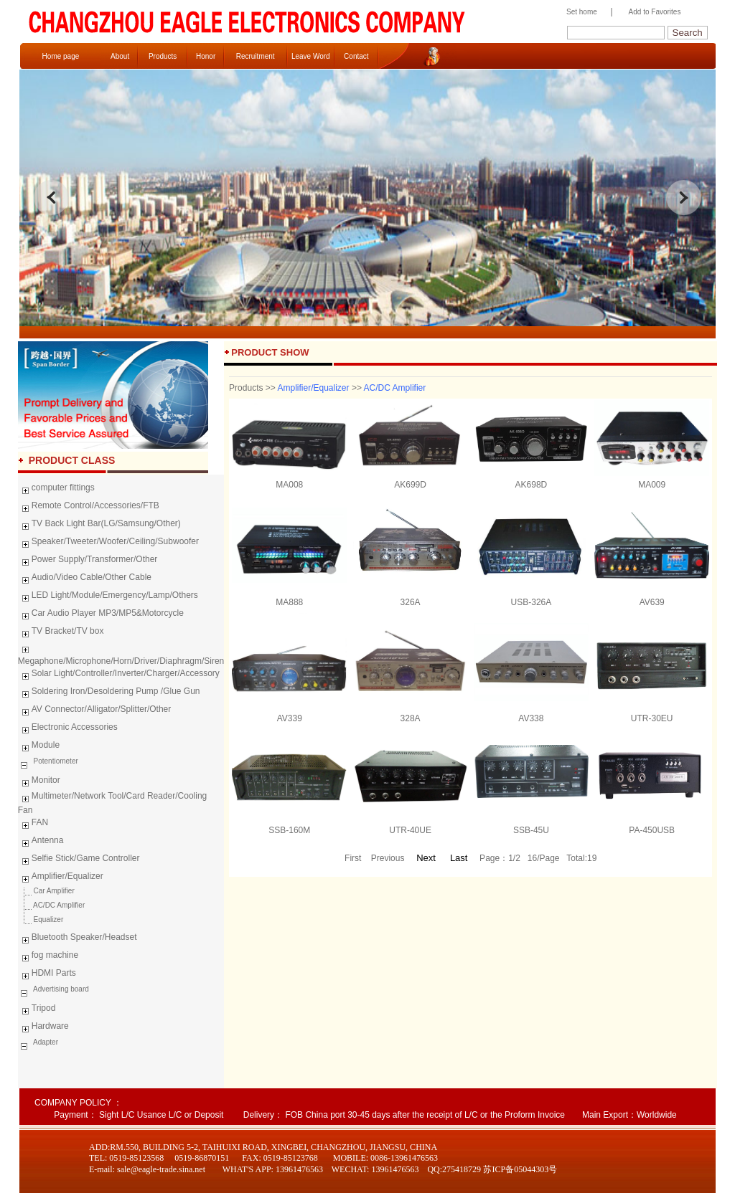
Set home (578, 12)
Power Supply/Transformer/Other (88, 561)
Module (39, 747)
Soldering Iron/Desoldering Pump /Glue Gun (109, 693)
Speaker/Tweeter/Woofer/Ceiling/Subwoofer (108, 543)
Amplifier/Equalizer (60, 878)
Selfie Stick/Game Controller (79, 860)
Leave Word (310, 56)
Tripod (37, 1010)
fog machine (48, 957)
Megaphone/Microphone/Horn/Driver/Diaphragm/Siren (121, 654)
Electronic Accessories (68, 729)
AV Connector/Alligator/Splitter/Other (95, 711)
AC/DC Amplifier (51, 905)
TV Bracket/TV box (61, 633)
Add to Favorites (655, 12)
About (120, 56)
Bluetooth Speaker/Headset (77, 939)
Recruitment (255, 56)
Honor (205, 56)
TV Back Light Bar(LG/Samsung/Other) (99, 525)
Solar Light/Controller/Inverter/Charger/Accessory (119, 675)
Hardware (43, 1028)
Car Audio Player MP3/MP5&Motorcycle (101, 615)
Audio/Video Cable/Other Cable (84, 579)
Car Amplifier (46, 891)
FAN (33, 824)
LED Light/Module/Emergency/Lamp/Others (108, 597)
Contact (356, 56)
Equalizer (40, 919)
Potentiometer (55, 761)
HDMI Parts (47, 975)
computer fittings (56, 490)
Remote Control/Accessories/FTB (88, 507)
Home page (61, 56)
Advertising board (60, 989)
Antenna (41, 842)
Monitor (39, 782)
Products (163, 56)
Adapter (45, 1042)
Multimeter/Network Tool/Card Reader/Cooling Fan (112, 803)
